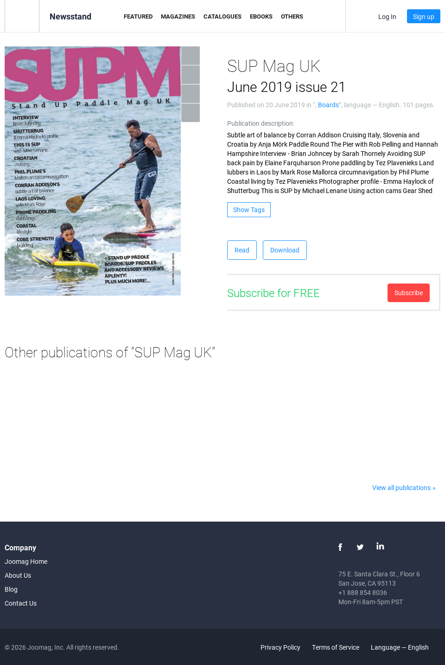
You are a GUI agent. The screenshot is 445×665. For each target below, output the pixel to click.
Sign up (423, 16)
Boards (328, 104)
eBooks (261, 16)
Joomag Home (26, 561)
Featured (138, 16)
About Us (18, 575)
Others (292, 16)
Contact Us (21, 603)
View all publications (401, 487)
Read (242, 249)
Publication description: (260, 123)
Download (284, 249)
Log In (387, 16)
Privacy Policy (280, 647)
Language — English (405, 647)
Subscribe (408, 292)
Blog (11, 589)
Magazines (178, 16)
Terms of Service (335, 647)
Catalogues (222, 16)
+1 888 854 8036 (362, 592)
